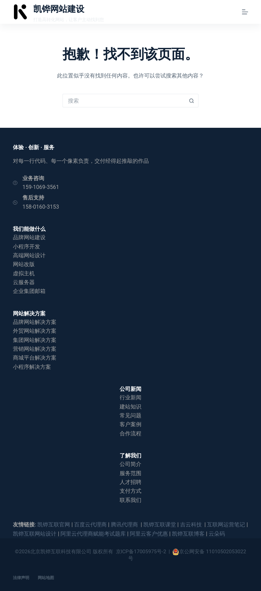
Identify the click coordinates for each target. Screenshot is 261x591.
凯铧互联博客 (188, 534)
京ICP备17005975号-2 (141, 552)
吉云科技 (191, 524)
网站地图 (46, 577)
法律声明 (21, 577)
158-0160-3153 (40, 207)
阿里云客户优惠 (149, 534)
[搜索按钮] (191, 100)
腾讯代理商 (125, 524)
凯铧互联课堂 (159, 524)
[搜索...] (124, 100)
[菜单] (245, 12)
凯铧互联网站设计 (34, 534)
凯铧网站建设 (58, 9)
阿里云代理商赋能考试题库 (93, 534)
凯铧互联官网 (53, 524)
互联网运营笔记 (226, 524)
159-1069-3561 (40, 187)
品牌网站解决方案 (34, 322)
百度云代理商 (90, 524)
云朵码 (217, 534)
